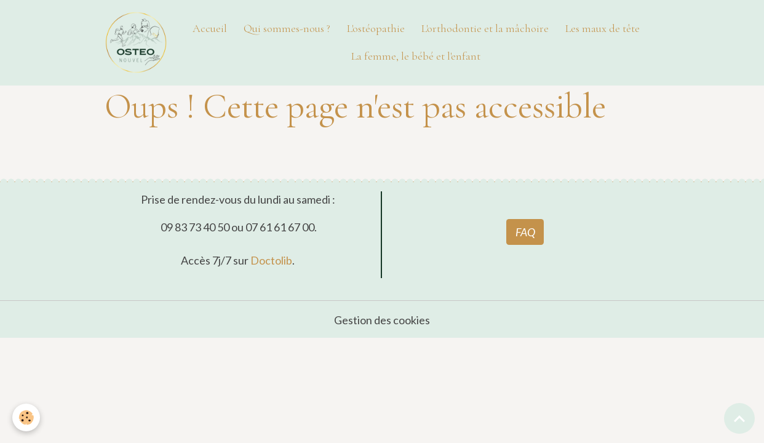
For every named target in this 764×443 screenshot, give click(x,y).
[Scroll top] (739, 418)
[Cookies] (26, 417)
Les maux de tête (602, 28)
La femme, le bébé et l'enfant (415, 56)
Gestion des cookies (382, 320)
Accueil (210, 28)
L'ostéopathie (376, 28)
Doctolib (271, 260)
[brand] (136, 42)
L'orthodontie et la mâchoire (485, 28)
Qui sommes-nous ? (287, 28)
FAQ (525, 232)
